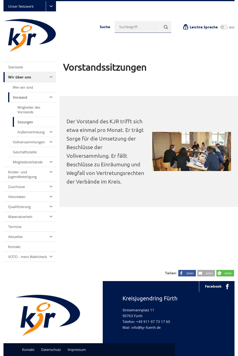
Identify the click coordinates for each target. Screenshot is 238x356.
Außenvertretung (35, 132)
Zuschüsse (30, 186)
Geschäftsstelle (25, 152)
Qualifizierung (30, 206)
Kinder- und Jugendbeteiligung (30, 174)
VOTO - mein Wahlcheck (30, 256)
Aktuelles (30, 236)
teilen (190, 273)
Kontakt (14, 246)
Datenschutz (51, 349)
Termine (14, 226)
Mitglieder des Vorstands (28, 109)
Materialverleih (30, 216)
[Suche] (165, 27)
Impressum (77, 349)
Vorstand (33, 97)
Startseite (15, 67)
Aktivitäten (30, 196)
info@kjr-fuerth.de (146, 327)
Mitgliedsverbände (33, 162)
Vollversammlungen (33, 142)
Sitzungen (25, 122)
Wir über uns (30, 77)
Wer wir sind (23, 87)
